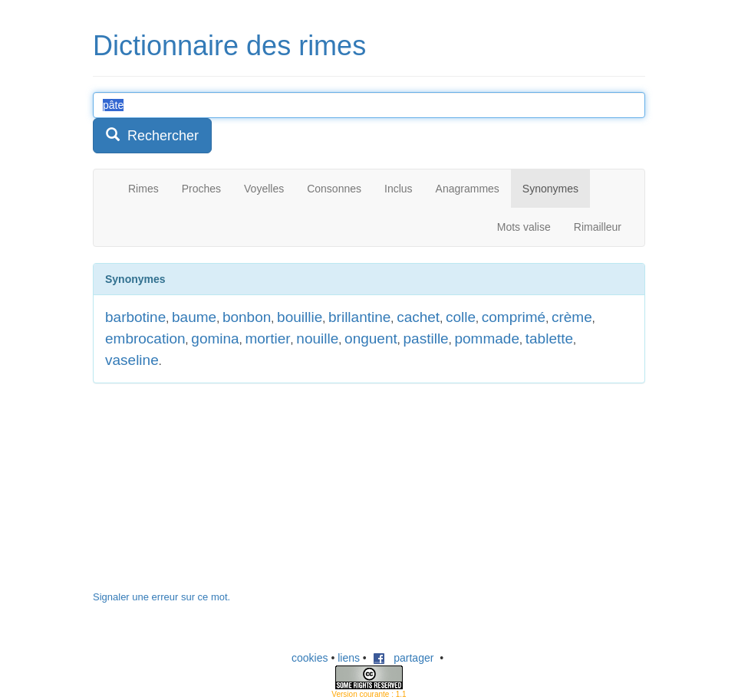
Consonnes (334, 188)
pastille (426, 338)
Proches (201, 188)
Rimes (143, 188)
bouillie (299, 317)
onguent (370, 338)
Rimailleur (597, 227)
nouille (317, 338)
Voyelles (264, 188)
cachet (418, 317)
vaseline (132, 360)
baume (194, 317)
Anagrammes (467, 188)
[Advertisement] (208, 494)
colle (461, 317)
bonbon (246, 317)
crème (572, 317)
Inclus (398, 188)
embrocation (145, 338)
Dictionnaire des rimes (229, 45)
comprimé (513, 317)
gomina (215, 338)
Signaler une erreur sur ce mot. (161, 597)
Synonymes (550, 188)
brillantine (359, 317)
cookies (310, 658)
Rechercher (152, 135)
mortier (267, 338)
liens (349, 658)
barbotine (135, 317)
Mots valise (524, 227)
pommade (486, 338)
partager (403, 658)
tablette (549, 338)
